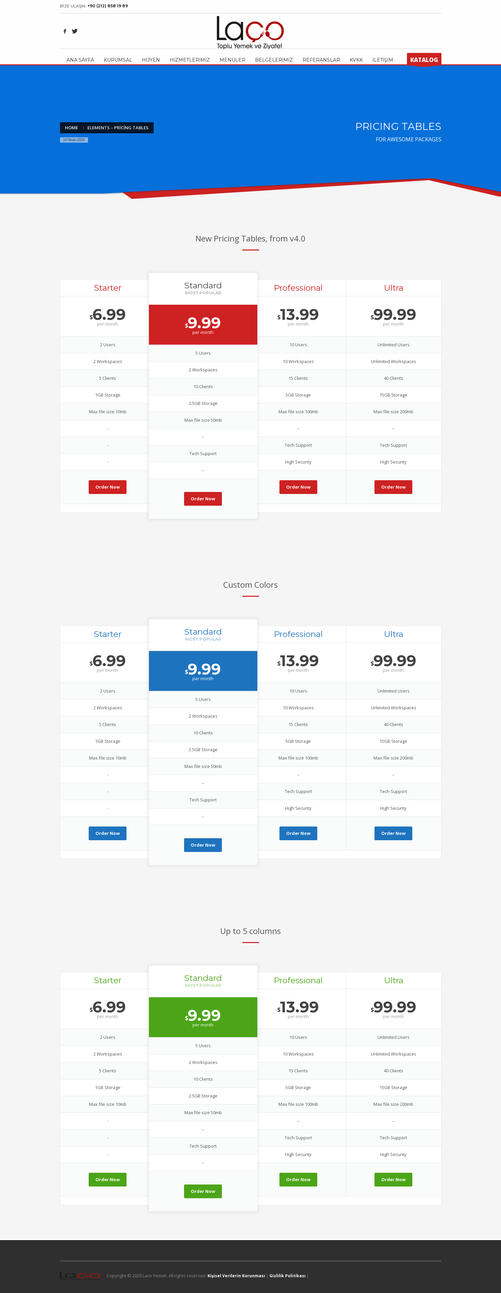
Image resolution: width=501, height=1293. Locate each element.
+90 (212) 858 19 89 (107, 5)
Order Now (107, 487)
